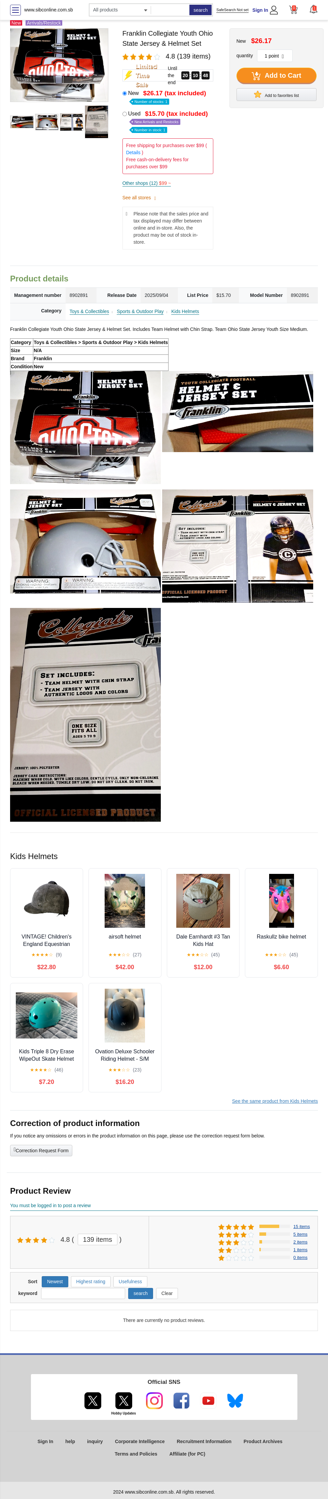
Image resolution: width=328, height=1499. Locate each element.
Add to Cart (276, 76)
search (200, 10)
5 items (300, 1234)
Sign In (260, 10)
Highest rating (90, 1281)
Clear (167, 1293)
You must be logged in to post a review (50, 1205)
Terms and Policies (136, 1454)
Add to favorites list (276, 94)
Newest (55, 1281)
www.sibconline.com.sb (48, 9)
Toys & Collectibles (89, 311)
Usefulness (130, 1281)
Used (168, 121)
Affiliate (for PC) (188, 1454)
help (70, 1441)
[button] (313, 9)
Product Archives (263, 1441)
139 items (97, 1239)
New (168, 97)
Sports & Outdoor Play (140, 311)
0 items (300, 1257)
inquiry (95, 1441)
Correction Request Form (41, 1150)
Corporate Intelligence (140, 1441)
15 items (301, 1226)
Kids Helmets (185, 311)
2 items (300, 1242)
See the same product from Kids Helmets (275, 1101)
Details (133, 152)
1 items (300, 1249)
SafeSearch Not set (232, 10)
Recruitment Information (204, 1441)
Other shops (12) (146, 183)
